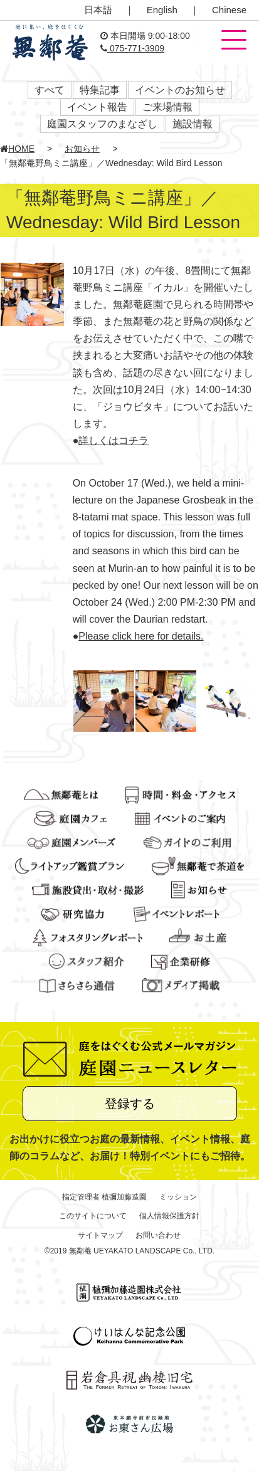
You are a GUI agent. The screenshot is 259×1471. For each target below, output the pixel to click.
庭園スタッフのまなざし (102, 124)
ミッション (178, 1197)
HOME (17, 149)
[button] (233, 41)
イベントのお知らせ (180, 90)
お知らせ (82, 149)
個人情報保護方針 (169, 1215)
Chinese (229, 9)
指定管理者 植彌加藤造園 (104, 1197)
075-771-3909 (132, 48)
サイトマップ (100, 1235)
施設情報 (192, 124)
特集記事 (100, 90)
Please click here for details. (140, 636)
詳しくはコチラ (113, 440)
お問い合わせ (158, 1235)
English (162, 9)
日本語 (98, 9)
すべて (49, 90)
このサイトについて (93, 1215)
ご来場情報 (167, 107)
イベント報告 (97, 107)
